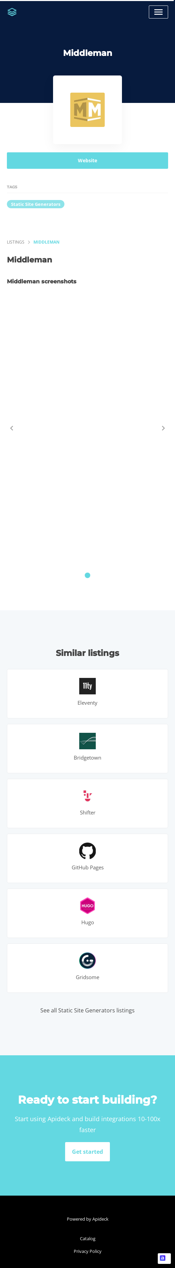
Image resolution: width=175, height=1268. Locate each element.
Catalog (87, 1238)
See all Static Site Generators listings (87, 1010)
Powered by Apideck (88, 1219)
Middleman (46, 242)
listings (15, 242)
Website (87, 160)
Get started (87, 1151)
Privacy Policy (88, 1251)
